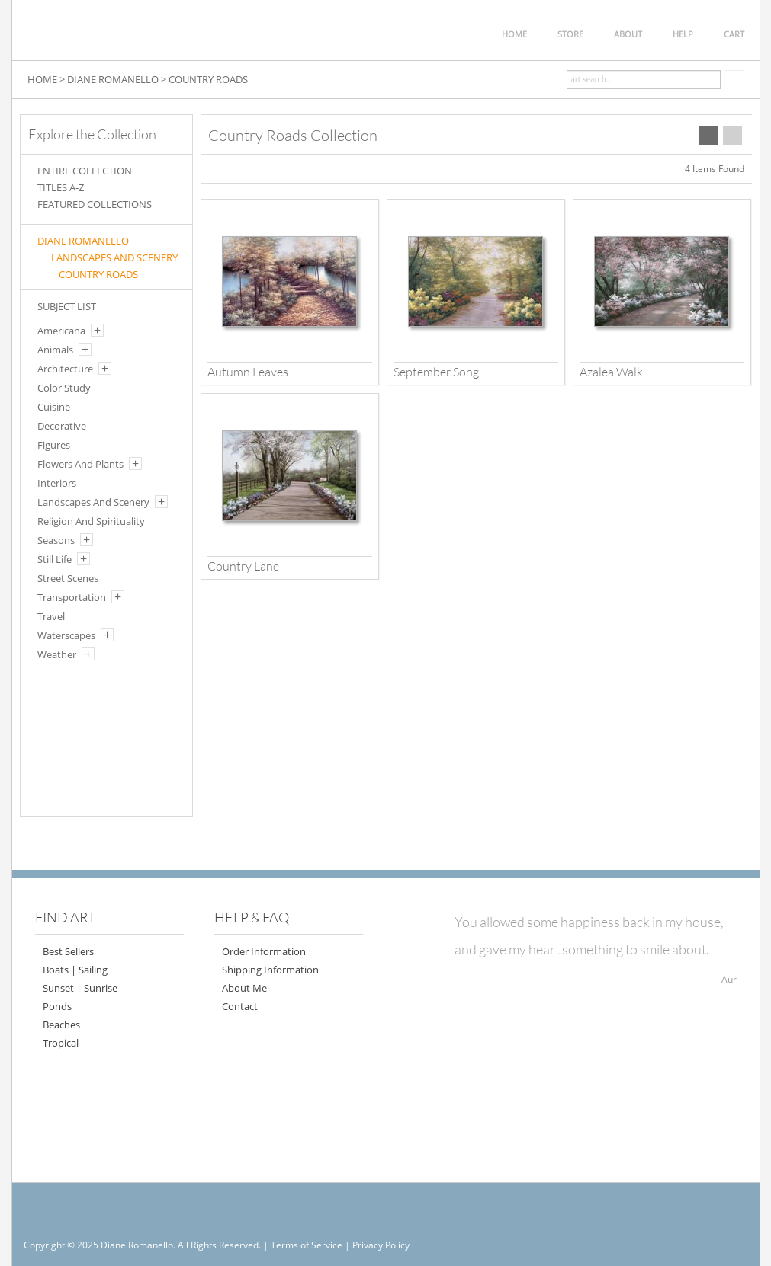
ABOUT (628, 34)
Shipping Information (270, 970)
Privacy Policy (381, 1245)
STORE (570, 34)
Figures (53, 445)
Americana (61, 330)
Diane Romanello (83, 241)
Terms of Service (306, 1245)
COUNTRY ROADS (208, 79)
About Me (244, 988)
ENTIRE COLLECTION (84, 170)
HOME (514, 34)
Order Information (264, 951)
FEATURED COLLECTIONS (94, 204)
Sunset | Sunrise (80, 988)
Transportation (71, 597)
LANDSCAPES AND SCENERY (114, 257)
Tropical (61, 1043)
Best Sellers (68, 951)
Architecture (65, 369)
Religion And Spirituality (91, 521)
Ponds (57, 1006)
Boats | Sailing (75, 970)
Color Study (64, 388)
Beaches (61, 1024)
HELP (683, 34)
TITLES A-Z (60, 187)
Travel (51, 616)
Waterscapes (66, 635)
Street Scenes (67, 578)
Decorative (61, 426)
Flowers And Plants (80, 464)
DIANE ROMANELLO (113, 79)
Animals (55, 349)
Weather (56, 654)
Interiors (56, 483)
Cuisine (53, 407)
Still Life (54, 559)
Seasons (56, 540)
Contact (240, 1006)
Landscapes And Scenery (93, 502)
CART (734, 34)
